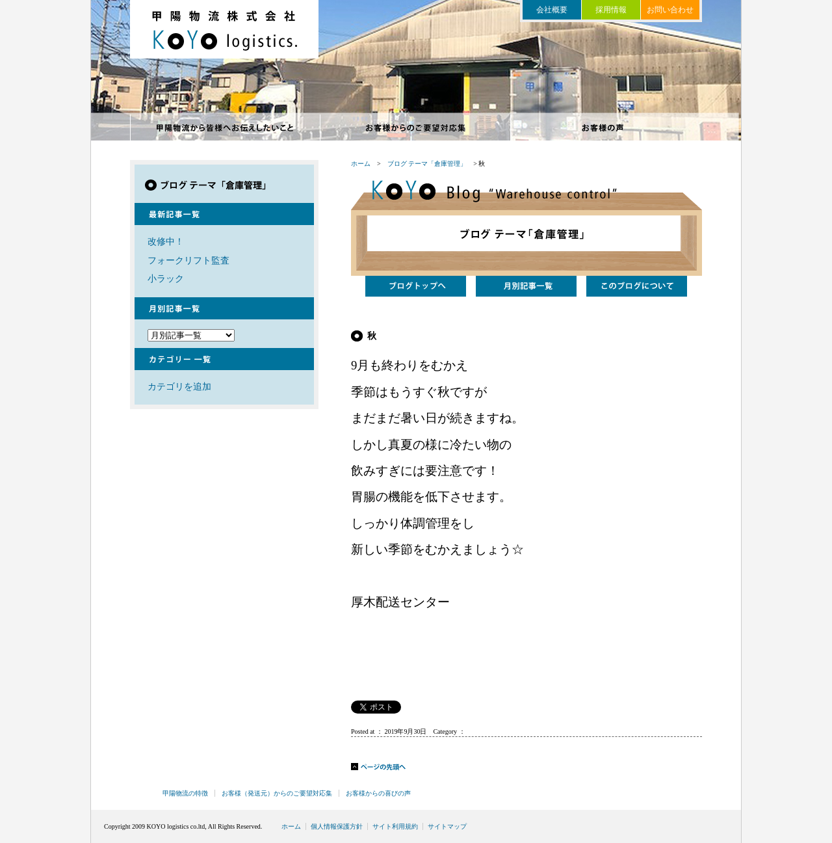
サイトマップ (447, 826)
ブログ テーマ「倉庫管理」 (427, 163)
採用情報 (611, 9)
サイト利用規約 (395, 826)
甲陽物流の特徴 (225, 127)
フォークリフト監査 (188, 260)
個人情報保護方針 (337, 826)
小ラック (166, 278)
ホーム (360, 163)
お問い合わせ (670, 9)
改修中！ (166, 241)
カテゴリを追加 (179, 386)
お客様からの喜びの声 (606, 127)
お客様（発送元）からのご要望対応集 (277, 793)
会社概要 (551, 9)
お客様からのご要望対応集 (415, 127)
